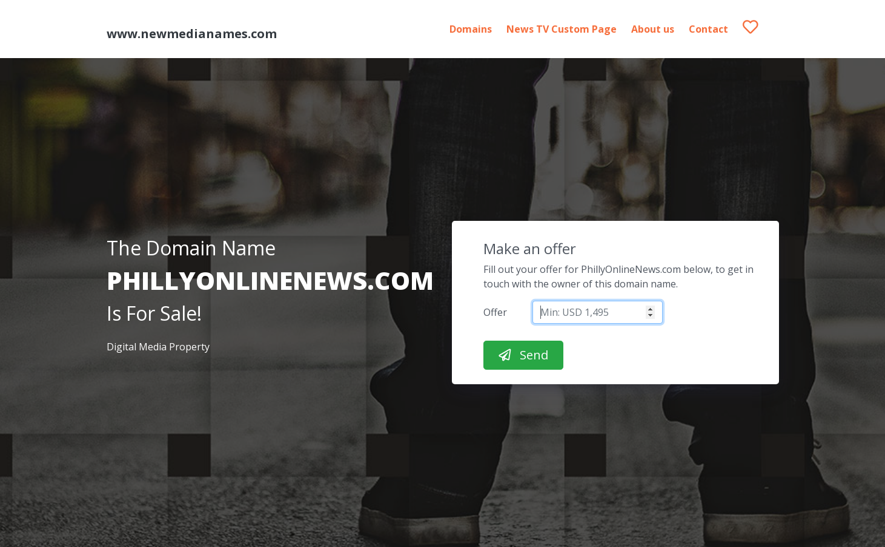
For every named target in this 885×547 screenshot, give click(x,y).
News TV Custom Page (561, 29)
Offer (495, 312)
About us (652, 29)
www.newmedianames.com (192, 33)
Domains (470, 29)
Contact (708, 29)
